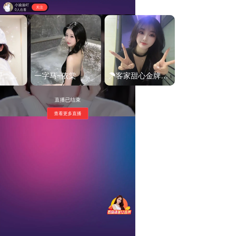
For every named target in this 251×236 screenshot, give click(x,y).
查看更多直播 (67, 113)
